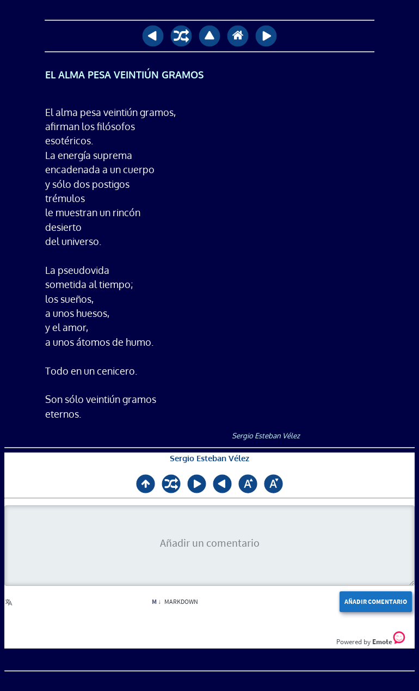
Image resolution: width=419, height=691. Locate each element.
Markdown (175, 601)
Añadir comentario (375, 601)
